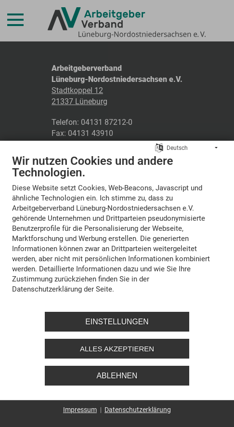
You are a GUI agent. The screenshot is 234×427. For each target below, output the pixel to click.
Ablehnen (117, 376)
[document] (117, 231)
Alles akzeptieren (117, 349)
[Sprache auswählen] (159, 147)
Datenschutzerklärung (137, 410)
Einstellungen (116, 322)
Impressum (80, 410)
